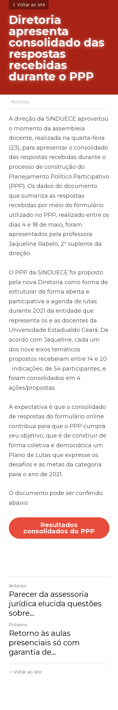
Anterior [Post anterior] (17, 586)
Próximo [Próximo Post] (18, 625)
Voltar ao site (28, 5)
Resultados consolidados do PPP (59, 528)
